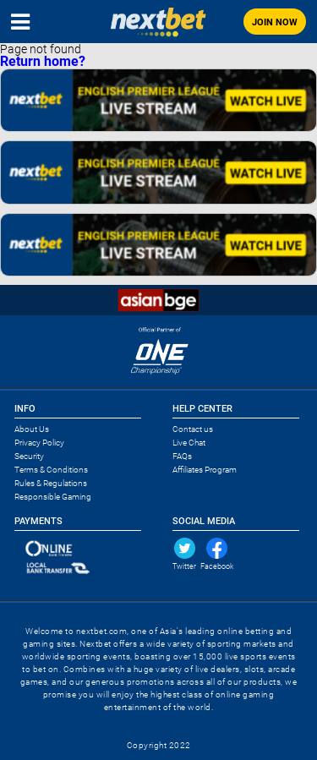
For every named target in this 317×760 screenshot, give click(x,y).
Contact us (192, 429)
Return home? (42, 61)
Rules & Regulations (50, 483)
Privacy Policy (39, 442)
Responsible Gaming (52, 496)
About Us (31, 429)
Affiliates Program (204, 469)
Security (29, 456)
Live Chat (188, 442)
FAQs (182, 456)
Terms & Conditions (51, 469)
